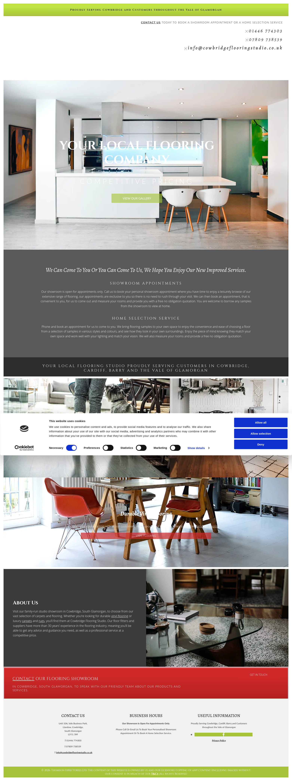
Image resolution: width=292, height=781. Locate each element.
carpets (27, 621)
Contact (23, 679)
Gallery (259, 60)
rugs (251, 432)
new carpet (214, 427)
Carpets (198, 60)
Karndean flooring (207, 526)
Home (165, 60)
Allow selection (260, 759)
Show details (196, 773)
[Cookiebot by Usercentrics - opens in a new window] (24, 774)
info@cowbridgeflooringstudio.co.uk (235, 48)
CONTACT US (151, 22)
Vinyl (210, 60)
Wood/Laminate (181, 60)
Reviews (246, 60)
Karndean (222, 60)
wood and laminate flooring (69, 427)
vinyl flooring (119, 616)
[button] (136, 198)
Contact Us (273, 60)
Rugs (235, 60)
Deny (260, 770)
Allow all (261, 748)
